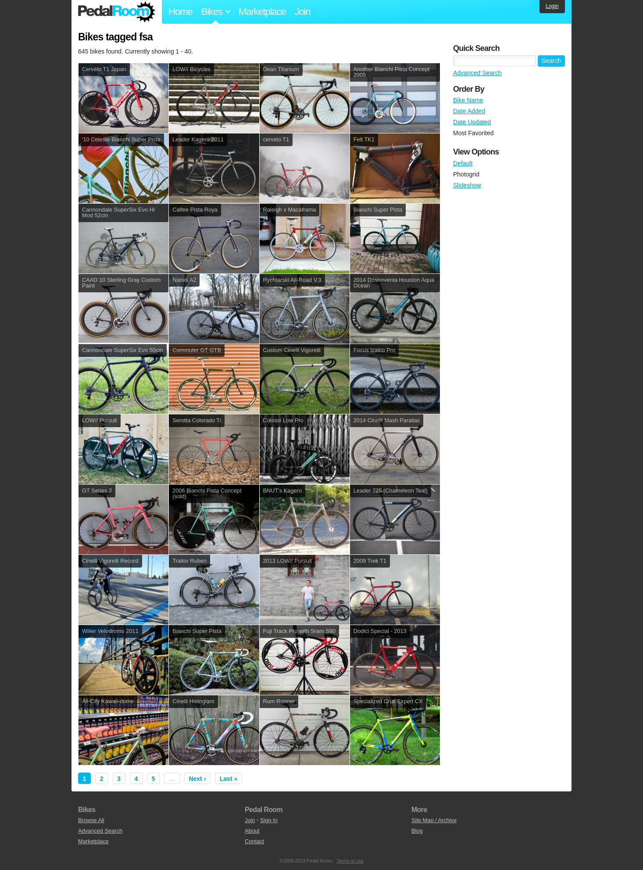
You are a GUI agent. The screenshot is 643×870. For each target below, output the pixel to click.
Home (180, 11)
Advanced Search (477, 72)
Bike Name (468, 100)
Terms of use (350, 860)
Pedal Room (116, 11)
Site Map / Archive (434, 820)
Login (552, 6)
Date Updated (472, 122)
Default (462, 163)
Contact (254, 841)
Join (303, 11)
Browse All (91, 820)
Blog (417, 830)
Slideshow (467, 185)
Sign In (269, 820)
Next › (197, 778)
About (252, 830)
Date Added (469, 111)
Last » (228, 778)
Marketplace (262, 11)
